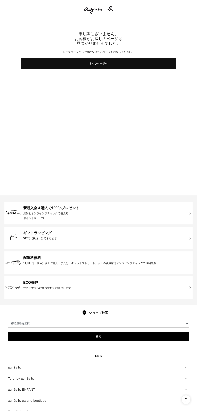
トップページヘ (98, 63)
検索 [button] (98, 336)
